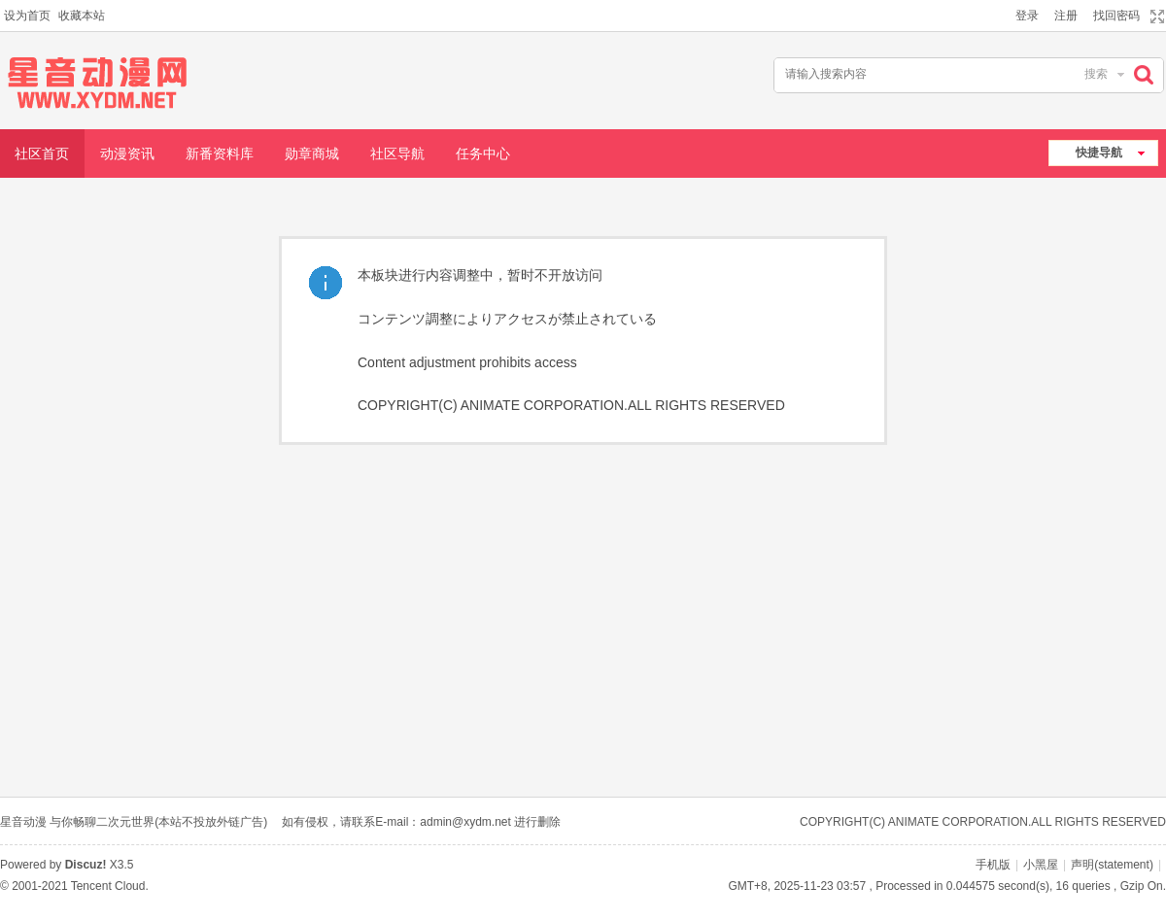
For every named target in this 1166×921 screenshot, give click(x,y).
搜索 (1096, 74)
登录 (1027, 15)
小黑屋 (1040, 864)
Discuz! (86, 864)
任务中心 (483, 153)
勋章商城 (312, 153)
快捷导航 (1099, 152)
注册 (1066, 15)
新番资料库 (220, 153)
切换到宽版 (1155, 16)
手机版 (993, 864)
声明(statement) (1112, 864)
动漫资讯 (127, 153)
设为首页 (27, 15)
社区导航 (397, 153)
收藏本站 (81, 15)
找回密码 (1116, 15)
